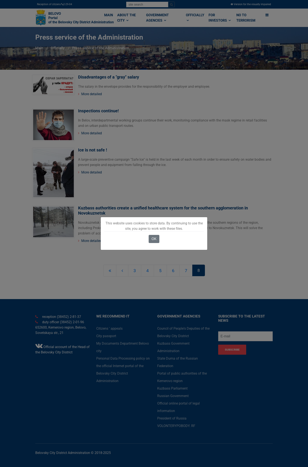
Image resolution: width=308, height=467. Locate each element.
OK (153, 239)
